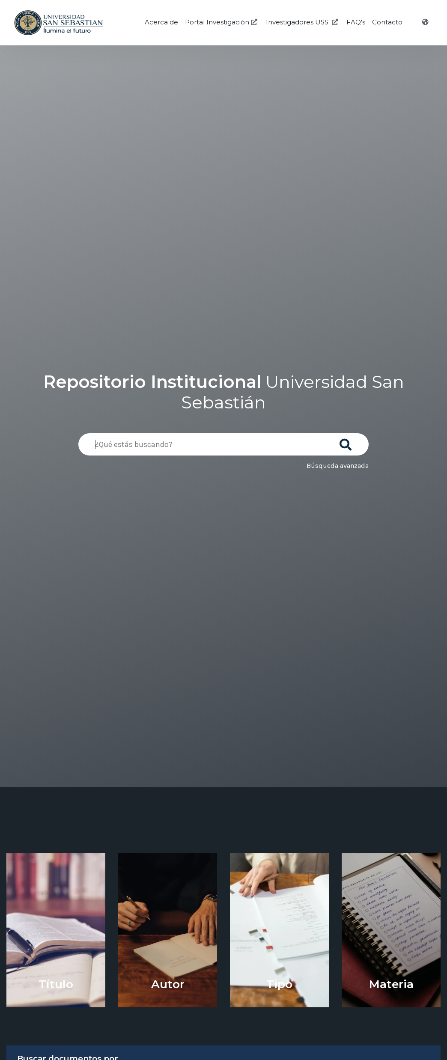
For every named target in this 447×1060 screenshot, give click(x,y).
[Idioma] (426, 22)
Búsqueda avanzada (338, 466)
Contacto (387, 22)
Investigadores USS (303, 22)
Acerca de (161, 22)
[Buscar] (347, 441)
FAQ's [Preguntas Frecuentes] (355, 22)
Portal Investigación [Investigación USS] (222, 22)
